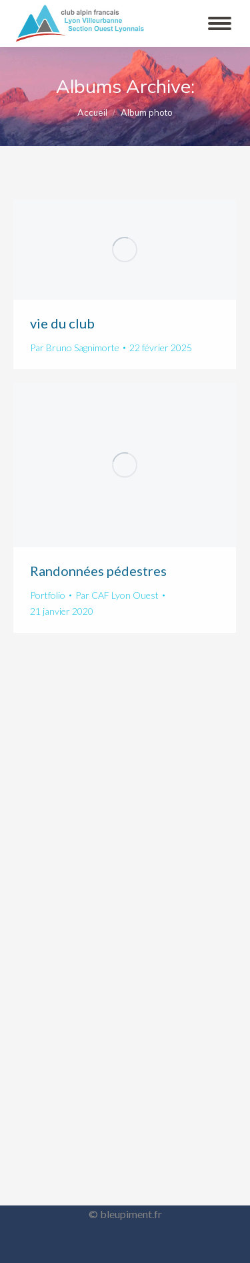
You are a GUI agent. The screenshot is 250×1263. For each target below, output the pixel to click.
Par (74, 347)
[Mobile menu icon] (220, 23)
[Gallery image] (124, 249)
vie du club (62, 323)
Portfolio (47, 595)
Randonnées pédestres (98, 571)
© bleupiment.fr (125, 1213)
